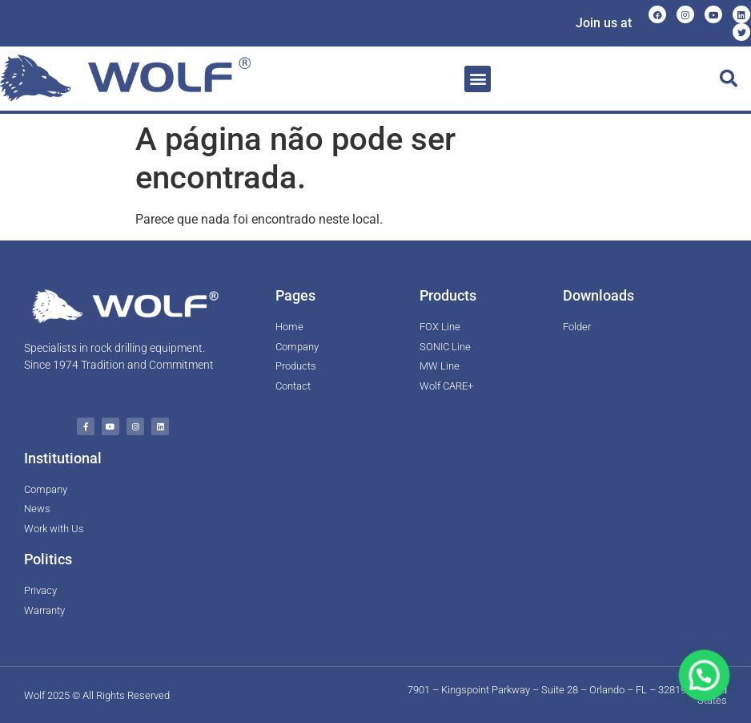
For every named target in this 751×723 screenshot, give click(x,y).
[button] (477, 79)
